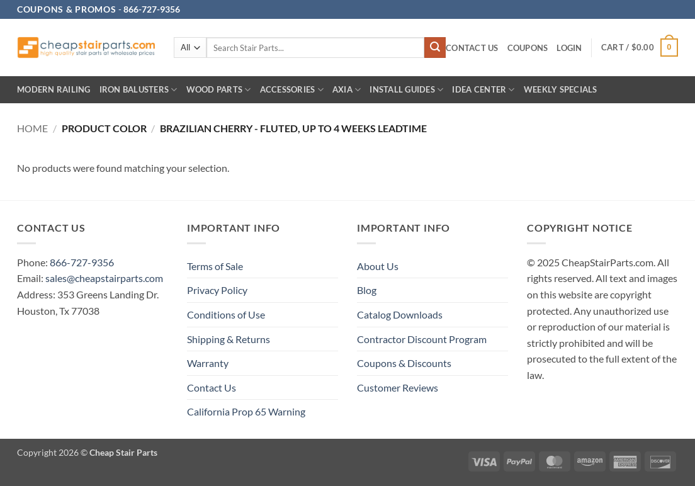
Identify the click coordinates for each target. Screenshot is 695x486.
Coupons (527, 48)
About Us (377, 266)
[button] (569, 48)
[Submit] (435, 48)
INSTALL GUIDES (406, 90)
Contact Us (472, 48)
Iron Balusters (138, 90)
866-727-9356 (82, 262)
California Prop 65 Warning (246, 411)
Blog (366, 290)
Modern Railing (54, 89)
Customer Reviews (397, 387)
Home (32, 128)
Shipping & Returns (228, 339)
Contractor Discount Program (422, 339)
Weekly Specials (560, 89)
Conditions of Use (226, 314)
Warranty (208, 363)
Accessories (292, 90)
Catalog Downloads (400, 314)
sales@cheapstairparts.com (104, 278)
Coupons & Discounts (404, 363)
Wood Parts (218, 90)
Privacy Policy (217, 290)
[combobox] (315, 47)
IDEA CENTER (483, 90)
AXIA (346, 90)
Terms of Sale (215, 266)
